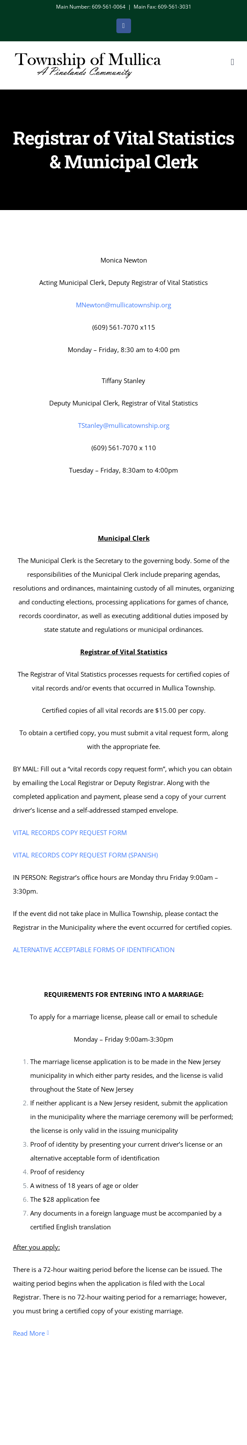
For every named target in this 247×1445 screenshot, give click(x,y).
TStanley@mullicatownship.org (123, 425)
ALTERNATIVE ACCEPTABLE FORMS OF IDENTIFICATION (94, 947)
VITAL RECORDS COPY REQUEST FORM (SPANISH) (85, 852)
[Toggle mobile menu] (232, 62)
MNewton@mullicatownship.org (123, 304)
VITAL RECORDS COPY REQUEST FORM (70, 830)
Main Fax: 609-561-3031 (162, 6)
